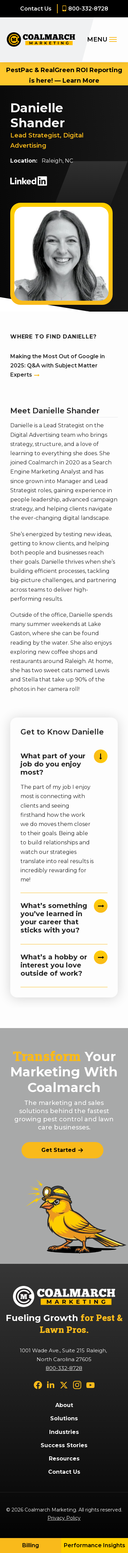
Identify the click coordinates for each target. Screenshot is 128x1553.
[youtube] (90, 1384)
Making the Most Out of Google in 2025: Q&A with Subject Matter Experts (57, 365)
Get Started (58, 1150)
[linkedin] (51, 1384)
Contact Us (36, 8)
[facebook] (38, 1384)
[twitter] (64, 1384)
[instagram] (77, 1384)
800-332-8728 (88, 8)
